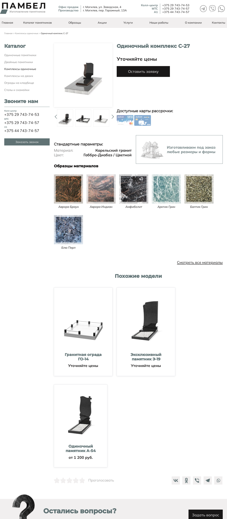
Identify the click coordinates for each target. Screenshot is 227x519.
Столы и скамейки (16, 90)
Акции (102, 22)
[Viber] (196, 383)
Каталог (15, 46)
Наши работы (159, 22)
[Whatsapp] (217, 383)
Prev (54, 115)
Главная (7, 22)
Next (112, 115)
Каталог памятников (37, 22)
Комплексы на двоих (18, 76)
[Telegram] (207, 383)
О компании (193, 22)
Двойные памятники (18, 62)
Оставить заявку (143, 71)
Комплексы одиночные (20, 69)
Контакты (218, 22)
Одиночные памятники (20, 55)
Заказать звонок (27, 142)
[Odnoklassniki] (185, 383)
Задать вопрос (196, 420)
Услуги (128, 22)
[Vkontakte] (175, 383)
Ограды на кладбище (19, 83)
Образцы (74, 22)
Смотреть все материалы (200, 262)
